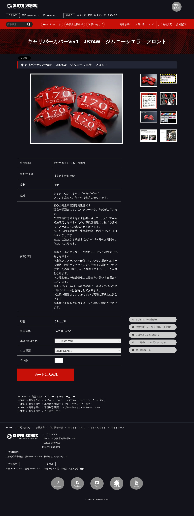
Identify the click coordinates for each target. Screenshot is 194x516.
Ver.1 (99, 407)
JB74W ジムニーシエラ (82, 400)
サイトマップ (117, 427)
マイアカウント (52, 24)
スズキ (47, 400)
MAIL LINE (176, 6)
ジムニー (60, 400)
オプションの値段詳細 (146, 319)
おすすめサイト (98, 427)
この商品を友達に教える (147, 335)
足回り (102, 400)
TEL (71, 6)
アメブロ (116, 483)
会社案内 (40, 427)
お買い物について (144, 24)
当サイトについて (76, 427)
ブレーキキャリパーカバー (61, 396)
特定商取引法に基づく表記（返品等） (154, 327)
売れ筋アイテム (52, 411)
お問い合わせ (24, 427)
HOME (22, 396)
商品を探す (125, 24)
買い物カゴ (95, 24)
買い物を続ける (143, 350)
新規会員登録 (74, 24)
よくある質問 (165, 24)
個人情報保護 (56, 427)
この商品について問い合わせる (151, 342)
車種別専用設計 (52, 404)
